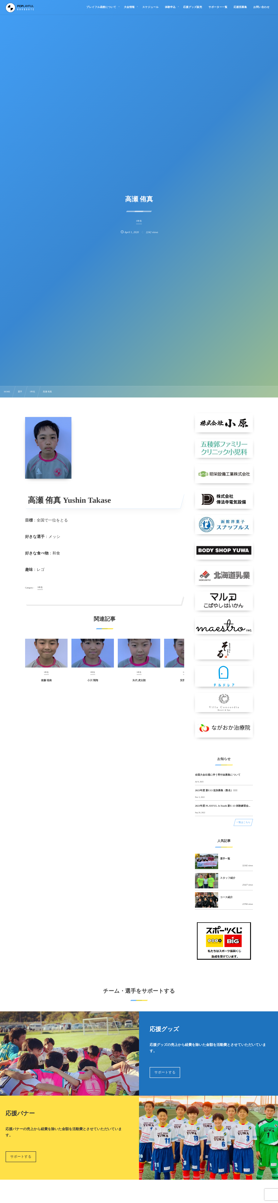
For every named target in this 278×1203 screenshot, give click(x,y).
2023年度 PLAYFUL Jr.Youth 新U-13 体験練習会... (222, 805)
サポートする (164, 1072)
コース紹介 (226, 897)
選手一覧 (225, 858)
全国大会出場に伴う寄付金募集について (218, 774)
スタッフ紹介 (227, 877)
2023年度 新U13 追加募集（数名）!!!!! (216, 790)
